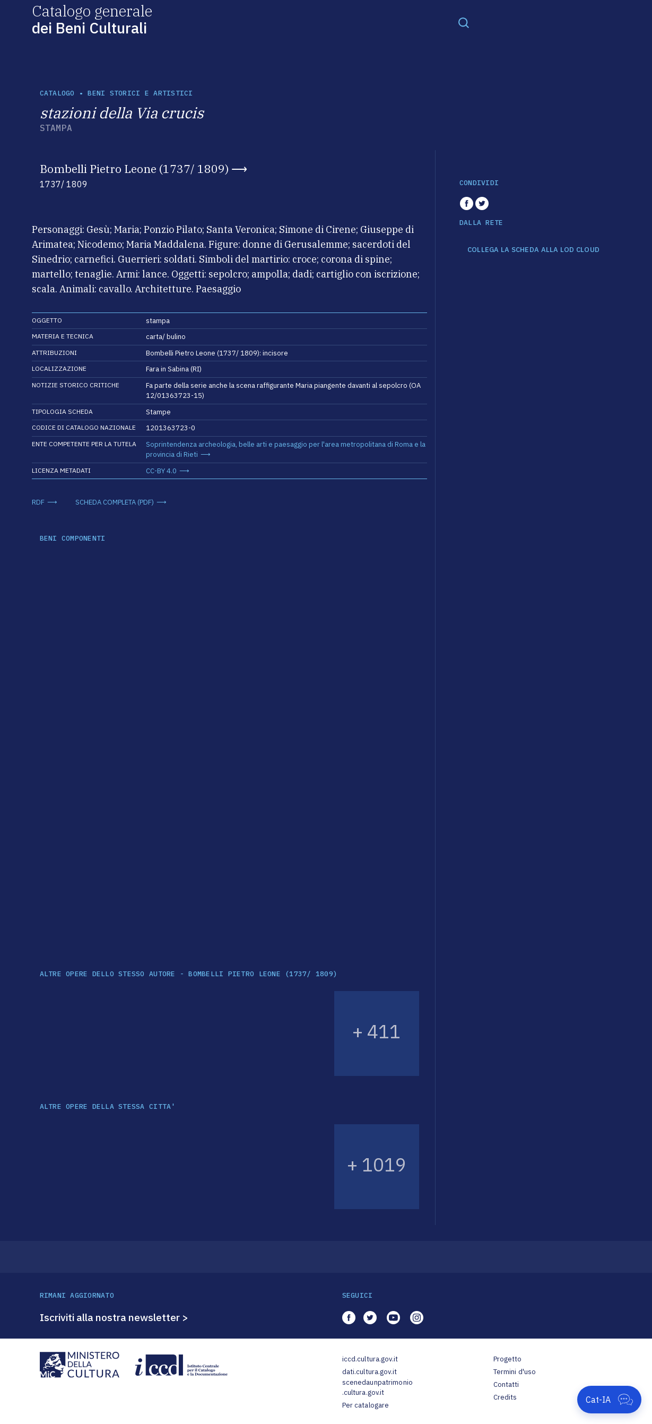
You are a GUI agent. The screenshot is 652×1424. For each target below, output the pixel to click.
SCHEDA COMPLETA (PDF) (114, 502)
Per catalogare (365, 1405)
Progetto (507, 1359)
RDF (38, 502)
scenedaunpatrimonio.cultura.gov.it (377, 1387)
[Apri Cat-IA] (609, 1399)
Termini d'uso (514, 1371)
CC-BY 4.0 (161, 470)
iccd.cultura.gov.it (370, 1359)
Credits (505, 1397)
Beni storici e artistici (140, 93)
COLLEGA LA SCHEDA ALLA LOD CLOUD (533, 250)
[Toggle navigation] (464, 22)
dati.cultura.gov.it (369, 1371)
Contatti (506, 1384)
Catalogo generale (92, 19)
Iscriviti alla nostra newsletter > (114, 1317)
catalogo (57, 93)
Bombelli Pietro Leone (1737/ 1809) (134, 168)
